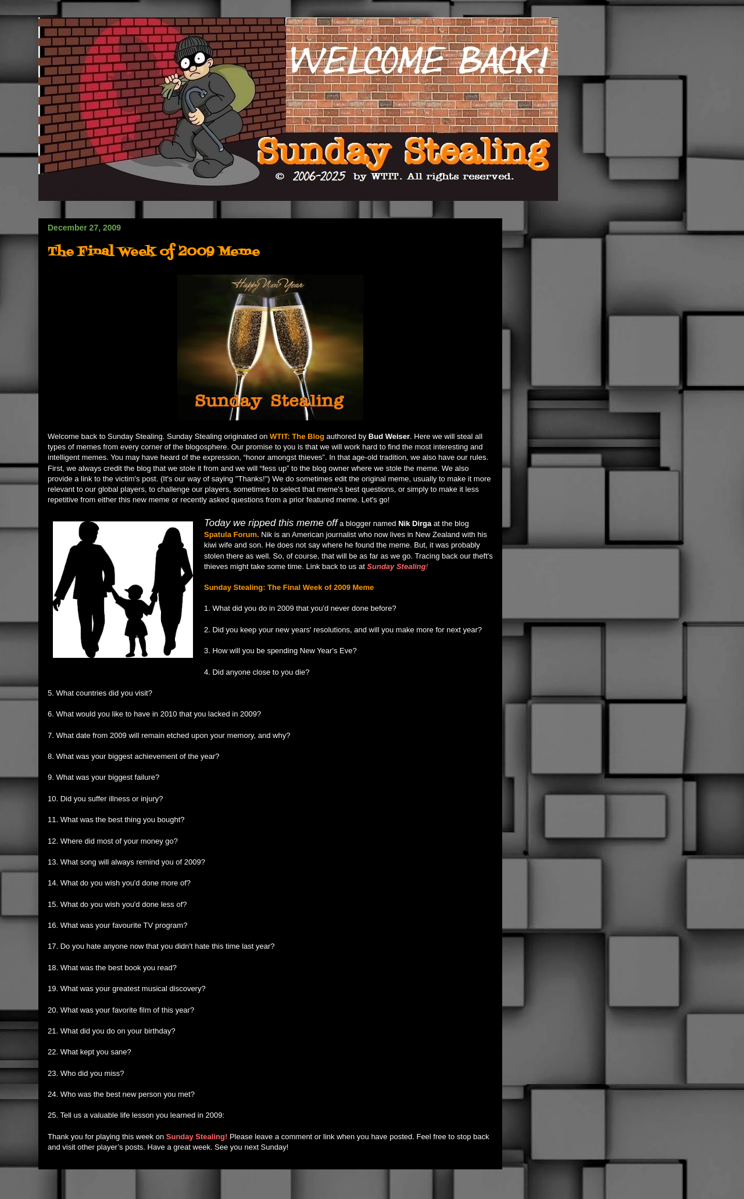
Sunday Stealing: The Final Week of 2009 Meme (289, 587)
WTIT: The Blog (298, 436)
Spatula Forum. (231, 534)
